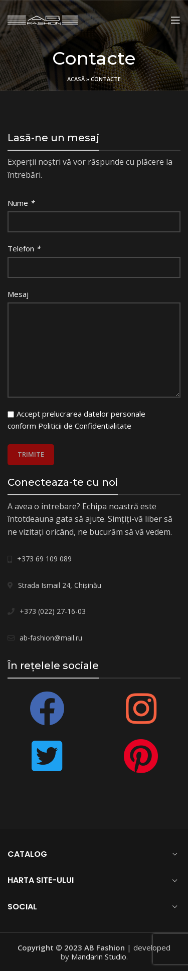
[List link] (94, 558)
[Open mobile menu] (175, 20)
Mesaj (18, 294)
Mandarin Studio (98, 956)
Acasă (76, 79)
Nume (21, 203)
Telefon (24, 248)
